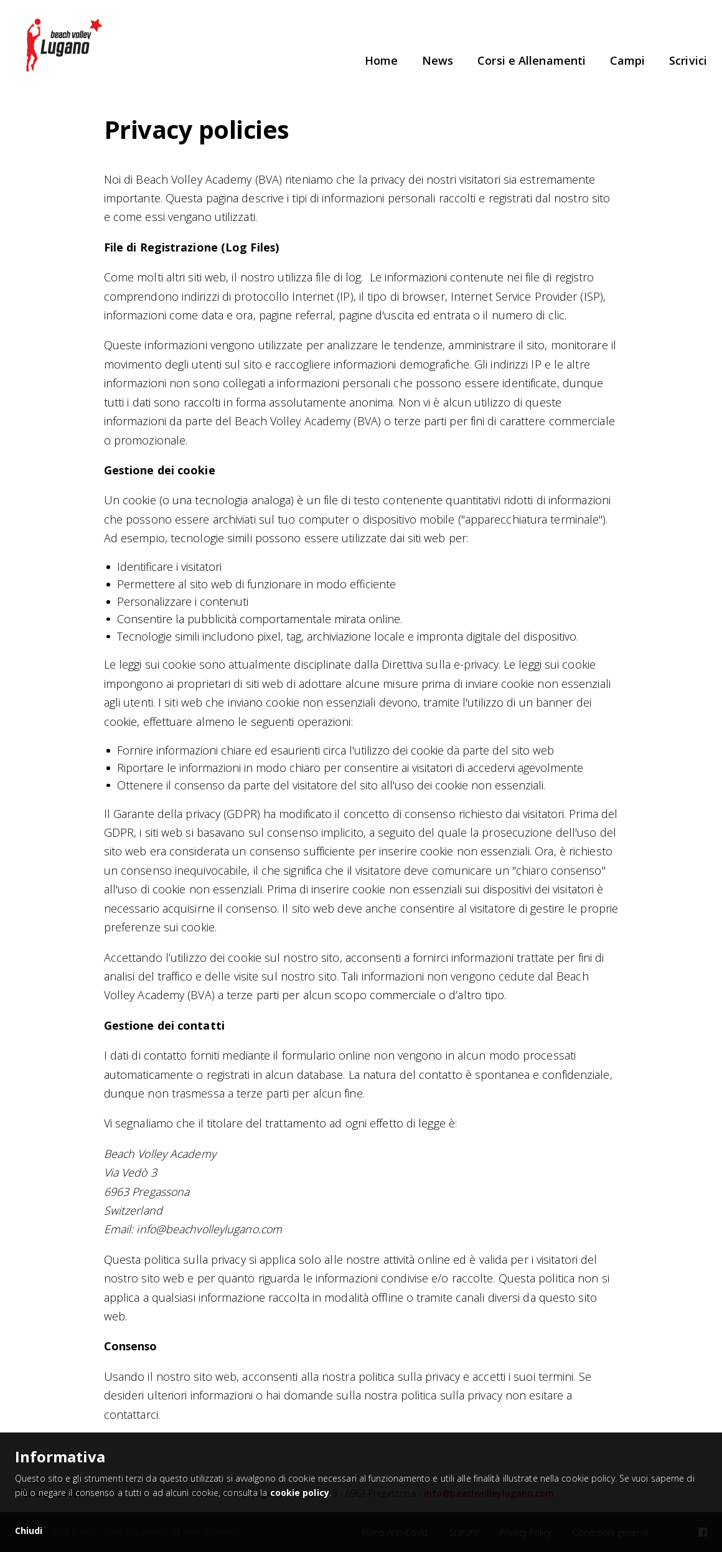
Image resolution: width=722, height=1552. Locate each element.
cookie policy (299, 1492)
